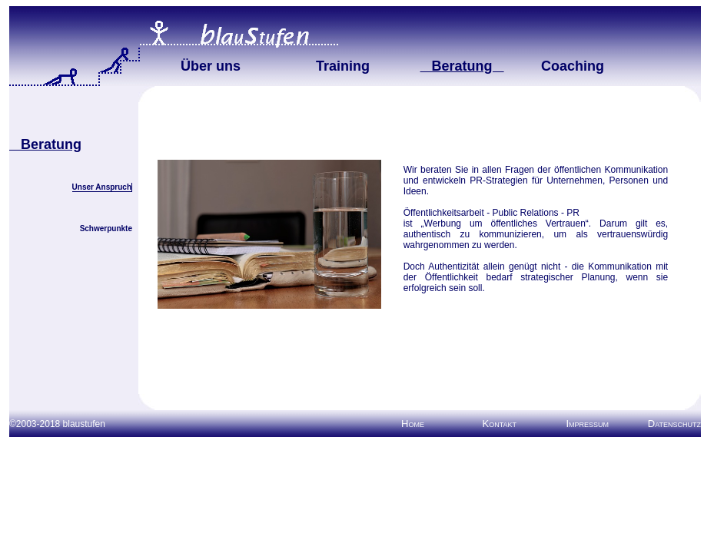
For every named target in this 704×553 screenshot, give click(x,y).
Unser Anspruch (101, 187)
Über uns (210, 66)
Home (412, 423)
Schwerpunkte (106, 228)
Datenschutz (674, 423)
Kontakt (499, 423)
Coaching (572, 66)
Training (342, 66)
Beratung (462, 66)
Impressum (587, 423)
